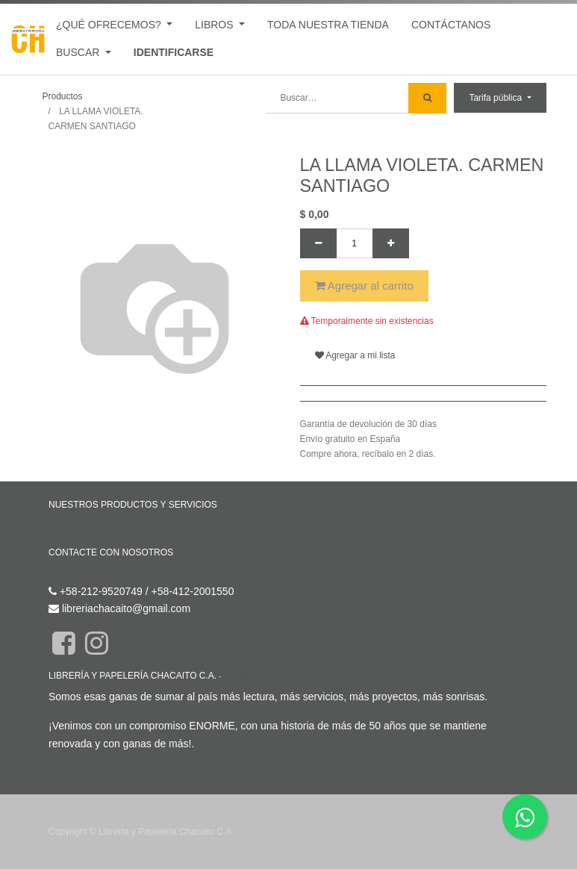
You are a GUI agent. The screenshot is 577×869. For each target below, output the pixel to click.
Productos (63, 96)
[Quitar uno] (318, 243)
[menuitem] (328, 25)
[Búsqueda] (427, 98)
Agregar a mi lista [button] (355, 355)
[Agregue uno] (390, 243)
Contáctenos (78, 573)
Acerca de (243, 676)
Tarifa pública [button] (496, 98)
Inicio (61, 526)
